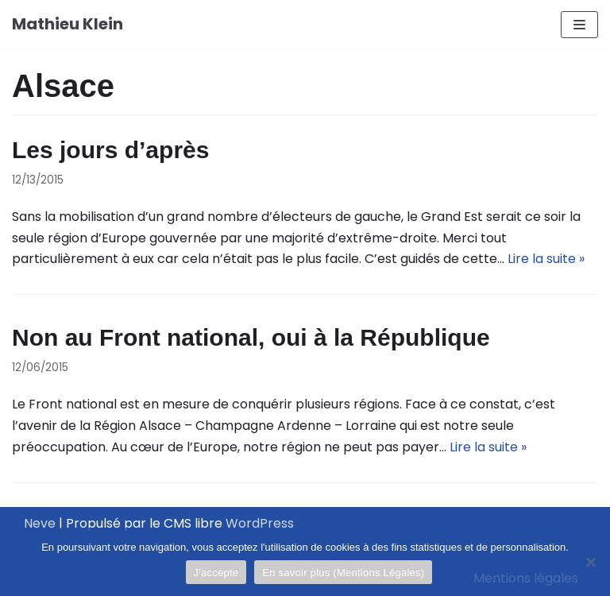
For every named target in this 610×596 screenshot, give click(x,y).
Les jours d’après (110, 150)
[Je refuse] (590, 562)
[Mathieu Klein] (67, 24)
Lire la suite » (546, 259)
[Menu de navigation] (579, 24)
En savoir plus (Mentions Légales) (343, 573)
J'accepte (216, 573)
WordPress (260, 523)
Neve (40, 523)
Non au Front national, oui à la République (251, 337)
